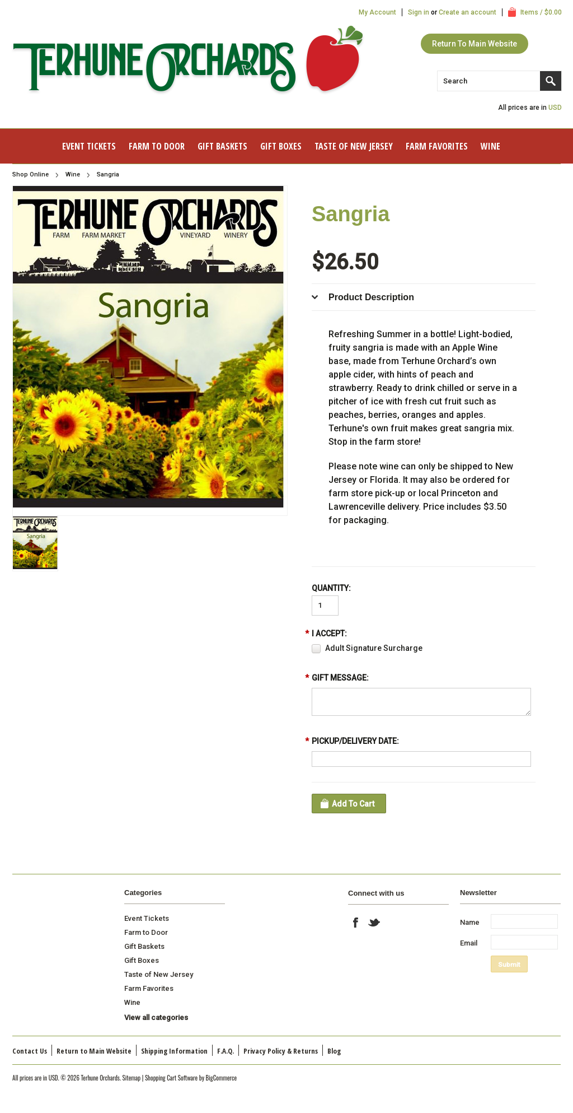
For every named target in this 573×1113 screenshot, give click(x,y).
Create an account (467, 12)
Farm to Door (157, 146)
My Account (377, 12)
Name (470, 922)
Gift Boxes (281, 146)
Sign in (418, 12)
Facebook (356, 922)
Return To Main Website (474, 43)
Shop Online (30, 174)
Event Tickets (89, 146)
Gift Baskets (222, 146)
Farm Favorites (437, 146)
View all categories (156, 1017)
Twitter (374, 922)
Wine (490, 146)
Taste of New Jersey (353, 146)
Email (468, 943)
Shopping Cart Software (171, 1077)
